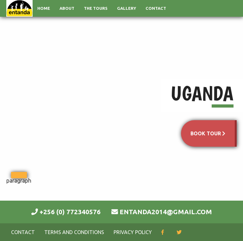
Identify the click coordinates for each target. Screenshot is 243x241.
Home (43, 8)
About (66, 8)
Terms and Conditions (74, 232)
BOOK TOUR (207, 133)
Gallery (126, 8)
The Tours (96, 8)
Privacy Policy (133, 232)
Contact (156, 8)
